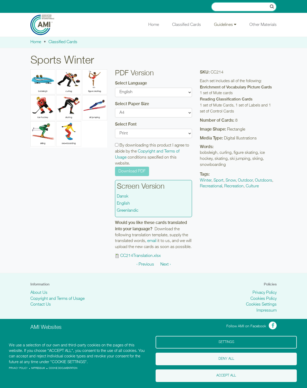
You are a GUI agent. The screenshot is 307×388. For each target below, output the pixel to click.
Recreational (211, 186)
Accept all (226, 375)
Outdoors (263, 180)
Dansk (122, 196)
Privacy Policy (265, 293)
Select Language (131, 83)
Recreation (234, 186)
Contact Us (40, 304)
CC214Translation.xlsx (140, 256)
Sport (218, 180)
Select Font (125, 124)
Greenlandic (127, 211)
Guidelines (225, 24)
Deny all (226, 359)
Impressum (266, 310)
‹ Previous (145, 264)
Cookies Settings (261, 304)
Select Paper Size (132, 103)
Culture (252, 186)
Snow (231, 180)
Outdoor (245, 180)
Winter (205, 180)
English (123, 203)
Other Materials (263, 25)
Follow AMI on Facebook (246, 326)
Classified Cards (186, 25)
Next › (165, 264)
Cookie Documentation (63, 368)
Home (153, 25)
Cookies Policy (263, 299)
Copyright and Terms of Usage (57, 299)
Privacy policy (18, 368)
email (151, 241)
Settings (226, 342)
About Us (38, 293)
